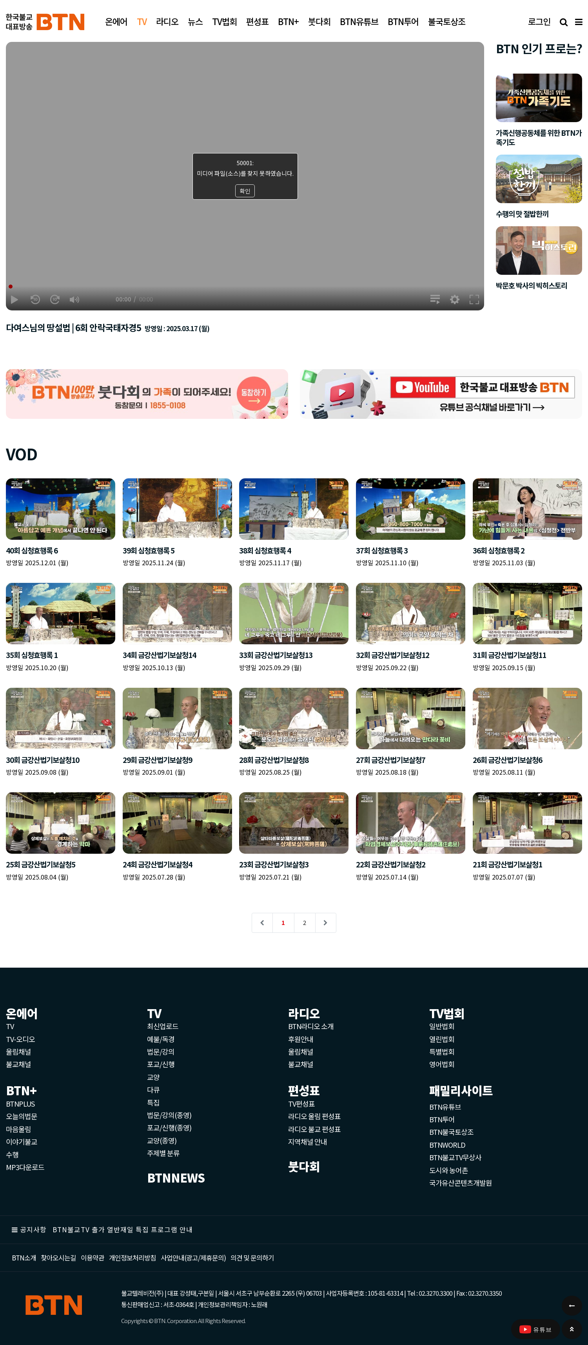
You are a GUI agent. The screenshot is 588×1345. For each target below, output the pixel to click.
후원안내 (300, 1039)
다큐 (153, 1089)
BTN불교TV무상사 (455, 1157)
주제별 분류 (163, 1153)
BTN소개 (24, 1257)
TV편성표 (301, 1103)
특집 (153, 1102)
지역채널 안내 (307, 1141)
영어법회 (441, 1064)
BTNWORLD (447, 1144)
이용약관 (92, 1257)
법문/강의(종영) (169, 1115)
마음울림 (18, 1129)
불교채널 (18, 1064)
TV (10, 1026)
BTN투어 (442, 1119)
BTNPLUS (20, 1103)
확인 (245, 191)
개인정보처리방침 (132, 1257)
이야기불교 (21, 1141)
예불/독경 (160, 1039)
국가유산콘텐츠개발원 (460, 1182)
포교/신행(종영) (169, 1127)
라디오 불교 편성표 (314, 1129)
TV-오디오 (20, 1039)
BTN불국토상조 (451, 1132)
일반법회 (441, 1026)
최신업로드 (162, 1026)
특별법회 (441, 1051)
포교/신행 (160, 1064)
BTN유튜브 (445, 1107)
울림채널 (18, 1051)
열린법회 (441, 1039)
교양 (153, 1077)
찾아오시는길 (58, 1257)
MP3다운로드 (25, 1167)
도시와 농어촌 (448, 1170)
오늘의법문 (21, 1116)
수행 (12, 1154)
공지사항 (33, 1229)
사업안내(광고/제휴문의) (193, 1257)
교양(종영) (161, 1140)
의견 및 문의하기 (252, 1257)
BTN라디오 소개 (311, 1026)
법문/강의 (160, 1051)
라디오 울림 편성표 (314, 1116)
